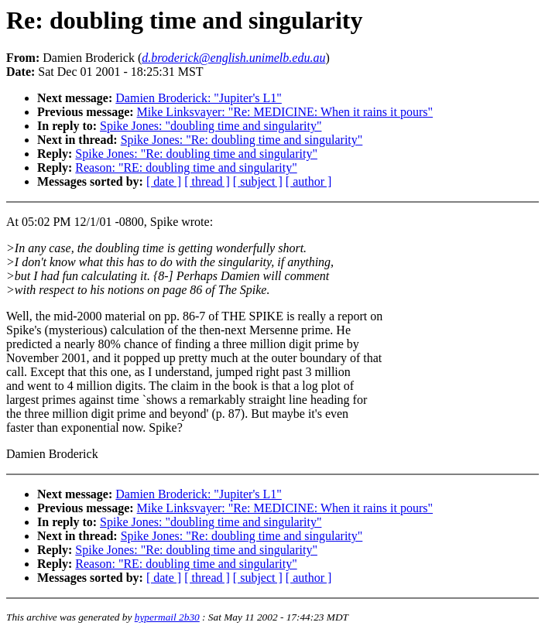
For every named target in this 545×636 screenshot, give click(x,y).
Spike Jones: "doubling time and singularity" (210, 125)
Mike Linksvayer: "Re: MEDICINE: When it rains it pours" (285, 111)
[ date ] (163, 181)
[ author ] (309, 181)
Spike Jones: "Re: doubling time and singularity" (242, 139)
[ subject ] (258, 181)
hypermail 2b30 (167, 617)
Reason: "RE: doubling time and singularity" (185, 167)
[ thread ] (207, 181)
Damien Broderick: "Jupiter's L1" (198, 97)
